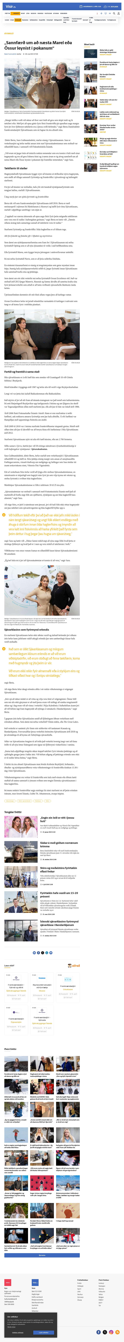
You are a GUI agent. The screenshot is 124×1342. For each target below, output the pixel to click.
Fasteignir (102, 1286)
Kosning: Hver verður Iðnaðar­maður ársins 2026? (108, 128)
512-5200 (38, 1291)
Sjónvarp (80, 1297)
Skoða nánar (11, 1327)
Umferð (34, 1308)
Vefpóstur (35, 1311)
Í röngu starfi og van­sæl (64, 1221)
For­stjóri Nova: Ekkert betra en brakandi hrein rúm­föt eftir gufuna (41, 1223)
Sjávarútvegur (10, 801)
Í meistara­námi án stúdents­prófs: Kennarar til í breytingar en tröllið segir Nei (15, 1223)
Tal (100, 1306)
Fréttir (79, 1283)
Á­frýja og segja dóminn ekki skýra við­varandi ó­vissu (108, 141)
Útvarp (79, 1300)
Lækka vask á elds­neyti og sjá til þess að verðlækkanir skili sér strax (110, 114)
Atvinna (101, 1289)
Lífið (78, 1292)
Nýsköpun (38, 801)
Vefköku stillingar (17, 1332)
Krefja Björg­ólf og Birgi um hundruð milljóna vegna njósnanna (109, 166)
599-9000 (11, 1304)
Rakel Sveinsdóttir (10, 54)
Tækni (47, 801)
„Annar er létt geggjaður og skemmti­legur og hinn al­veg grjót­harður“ (14, 1196)
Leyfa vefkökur (43, 1332)
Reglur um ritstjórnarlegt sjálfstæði (12, 1292)
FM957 (101, 1300)
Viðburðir (102, 1292)
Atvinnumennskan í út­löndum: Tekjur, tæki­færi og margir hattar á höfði (68, 1196)
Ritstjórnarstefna (37, 1300)
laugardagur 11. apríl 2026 (92, 7)
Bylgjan (101, 1297)
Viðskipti (80, 1286)
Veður (101, 1294)
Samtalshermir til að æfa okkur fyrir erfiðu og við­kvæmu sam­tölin (15, 1248)
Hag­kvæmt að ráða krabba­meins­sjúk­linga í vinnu (108, 89)
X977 (100, 1303)
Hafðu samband (37, 1297)
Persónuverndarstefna (11, 1296)
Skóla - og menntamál (24, 801)
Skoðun (80, 1294)
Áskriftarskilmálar (38, 1303)
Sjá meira (42, 1255)
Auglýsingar (36, 1294)
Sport (79, 1289)
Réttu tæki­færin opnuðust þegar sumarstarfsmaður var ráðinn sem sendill (16, 1171)
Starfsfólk (35, 1305)
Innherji (101, 1283)
